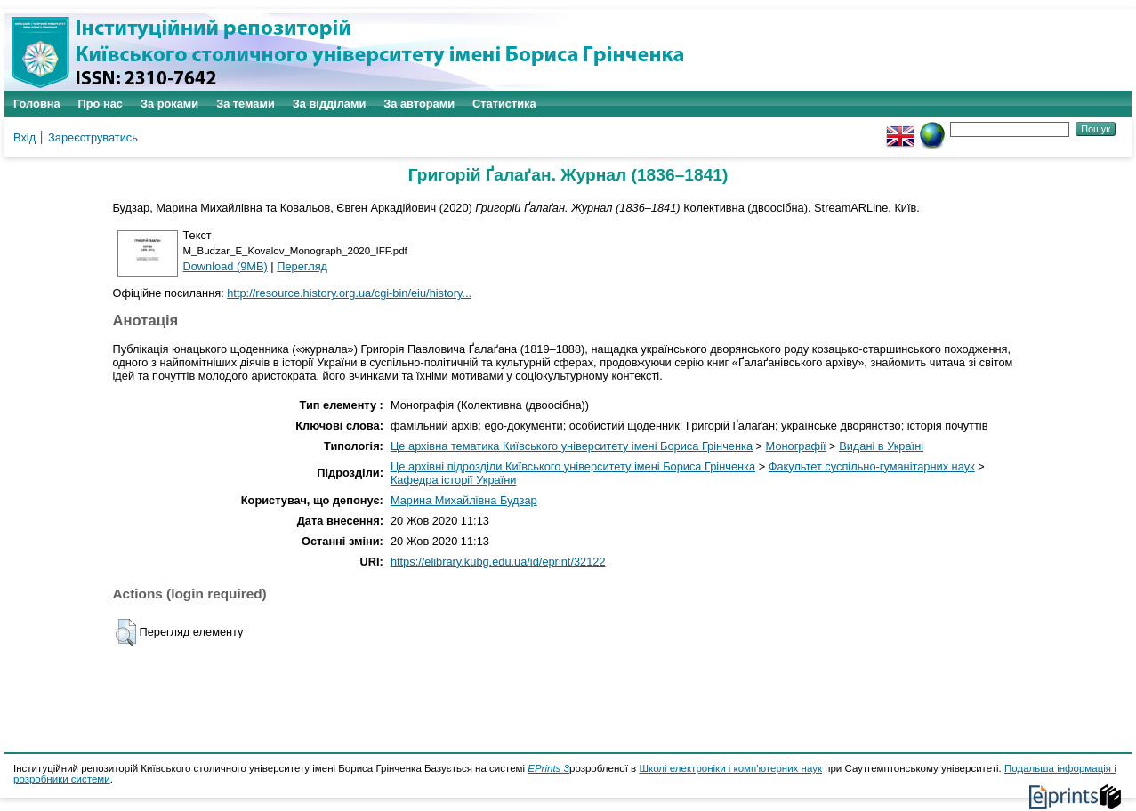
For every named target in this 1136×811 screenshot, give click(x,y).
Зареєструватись (93, 137)
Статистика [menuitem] (504, 103)
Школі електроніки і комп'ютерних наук (730, 768)
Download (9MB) (225, 266)
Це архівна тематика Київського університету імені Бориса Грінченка (572, 446)
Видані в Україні (881, 446)
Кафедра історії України (454, 479)
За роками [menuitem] (169, 103)
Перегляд (302, 266)
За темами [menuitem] (245, 103)
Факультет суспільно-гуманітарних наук (872, 466)
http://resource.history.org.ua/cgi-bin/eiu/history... (349, 293)
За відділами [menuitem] (330, 103)
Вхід (24, 137)
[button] (126, 632)
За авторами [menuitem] (419, 103)
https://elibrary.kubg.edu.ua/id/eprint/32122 (498, 561)
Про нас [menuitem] (100, 103)
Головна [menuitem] (36, 103)
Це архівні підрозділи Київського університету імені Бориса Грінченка (573, 466)
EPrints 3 (548, 768)
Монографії (796, 446)
